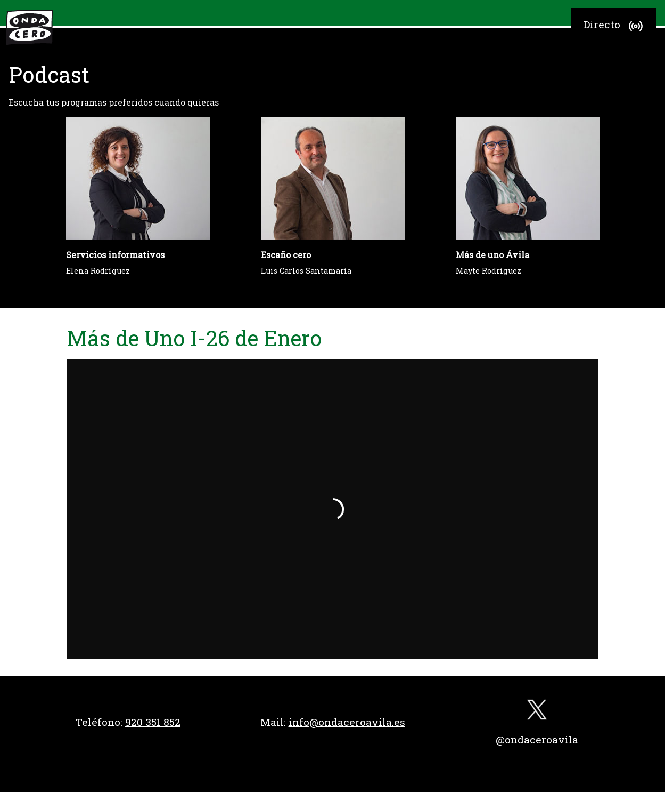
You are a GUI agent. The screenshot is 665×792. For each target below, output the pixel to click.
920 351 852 (152, 722)
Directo (615, 26)
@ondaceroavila (537, 739)
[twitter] (537, 712)
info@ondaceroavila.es (347, 722)
